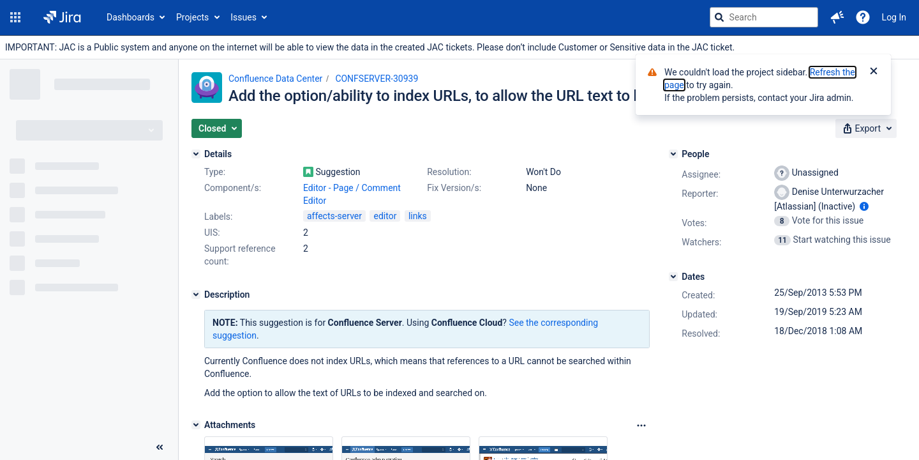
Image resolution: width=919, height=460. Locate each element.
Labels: (218, 216)
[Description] (195, 294)
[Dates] (673, 276)
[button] (15, 17)
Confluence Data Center (275, 78)
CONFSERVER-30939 (376, 78)
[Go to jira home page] (62, 17)
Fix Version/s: (454, 188)
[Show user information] (864, 206)
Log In (894, 17)
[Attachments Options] (641, 425)
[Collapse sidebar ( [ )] (159, 447)
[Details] (195, 154)
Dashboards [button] (130, 17)
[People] (673, 154)
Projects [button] (192, 17)
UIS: (212, 232)
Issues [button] (243, 17)
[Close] (873, 72)
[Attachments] (195, 424)
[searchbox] (764, 17)
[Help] (863, 17)
